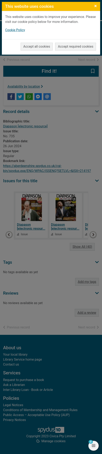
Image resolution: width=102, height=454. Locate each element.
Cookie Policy (15, 30)
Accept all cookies (36, 46)
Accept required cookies (75, 46)
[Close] (95, 6)
